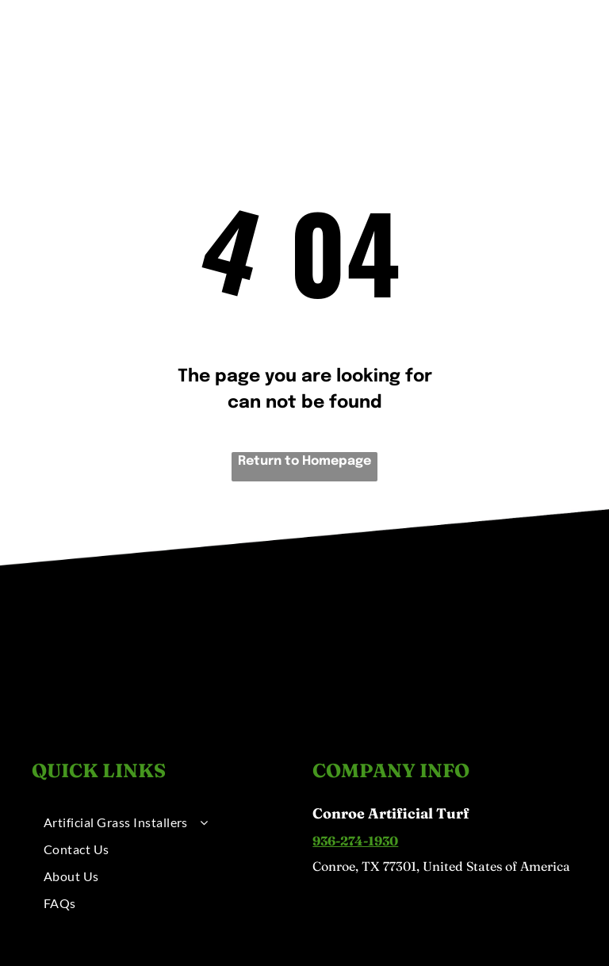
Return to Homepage (304, 461)
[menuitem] (174, 45)
